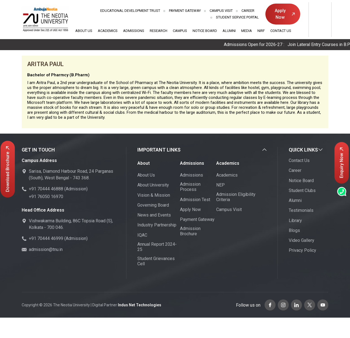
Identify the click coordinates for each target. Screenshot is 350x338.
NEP (220, 185)
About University (153, 185)
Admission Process (190, 187)
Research (158, 31)
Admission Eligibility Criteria (235, 197)
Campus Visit (221, 11)
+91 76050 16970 (46, 196)
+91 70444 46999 (46, 238)
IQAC (142, 235)
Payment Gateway (185, 11)
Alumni (229, 31)
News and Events (154, 215)
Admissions (133, 31)
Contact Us (280, 31)
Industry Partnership (156, 225)
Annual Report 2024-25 (157, 247)
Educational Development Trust (130, 11)
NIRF (261, 31)
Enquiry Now (341, 162)
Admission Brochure (190, 231)
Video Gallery (301, 240)
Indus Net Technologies (139, 305)
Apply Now (285, 14)
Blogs (294, 230)
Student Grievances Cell (156, 261)
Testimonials (301, 210)
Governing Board (153, 205)
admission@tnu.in (46, 249)
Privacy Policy (302, 250)
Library (295, 220)
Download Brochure (7, 169)
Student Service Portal (237, 17)
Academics (108, 31)
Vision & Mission (153, 195)
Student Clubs (302, 190)
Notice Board (205, 31)
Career (247, 11)
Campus (180, 31)
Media (246, 31)
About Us (83, 31)
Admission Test (195, 199)
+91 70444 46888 (46, 188)
